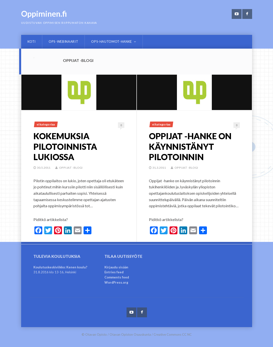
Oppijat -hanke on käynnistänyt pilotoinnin (190, 146)
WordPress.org (116, 282)
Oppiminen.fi (44, 13)
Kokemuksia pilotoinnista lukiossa (65, 146)
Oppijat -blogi (71, 167)
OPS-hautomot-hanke (111, 41)
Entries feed (114, 272)
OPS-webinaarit (63, 41)
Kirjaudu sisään (116, 267)
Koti (32, 41)
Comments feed (116, 277)
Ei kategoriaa (46, 124)
